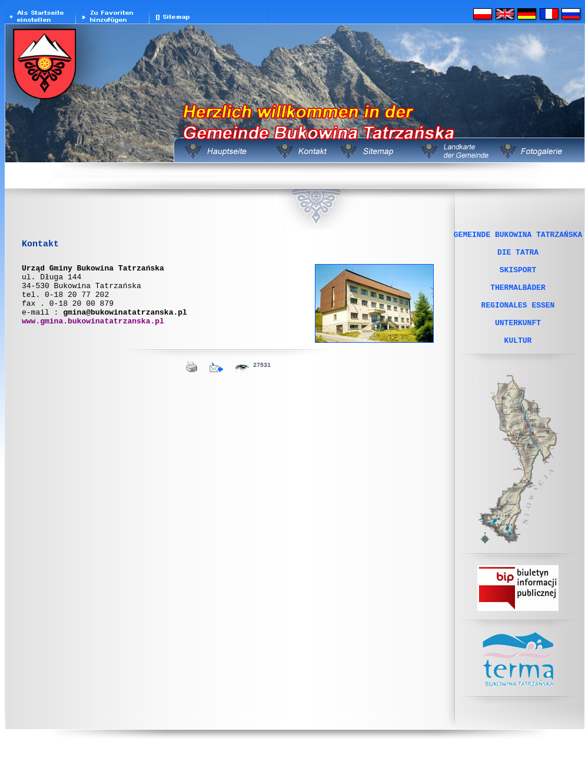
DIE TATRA (518, 257)
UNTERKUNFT (518, 341)
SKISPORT (518, 278)
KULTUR (518, 363)
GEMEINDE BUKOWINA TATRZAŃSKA (518, 236)
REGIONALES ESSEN (518, 320)
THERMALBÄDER (518, 299)
